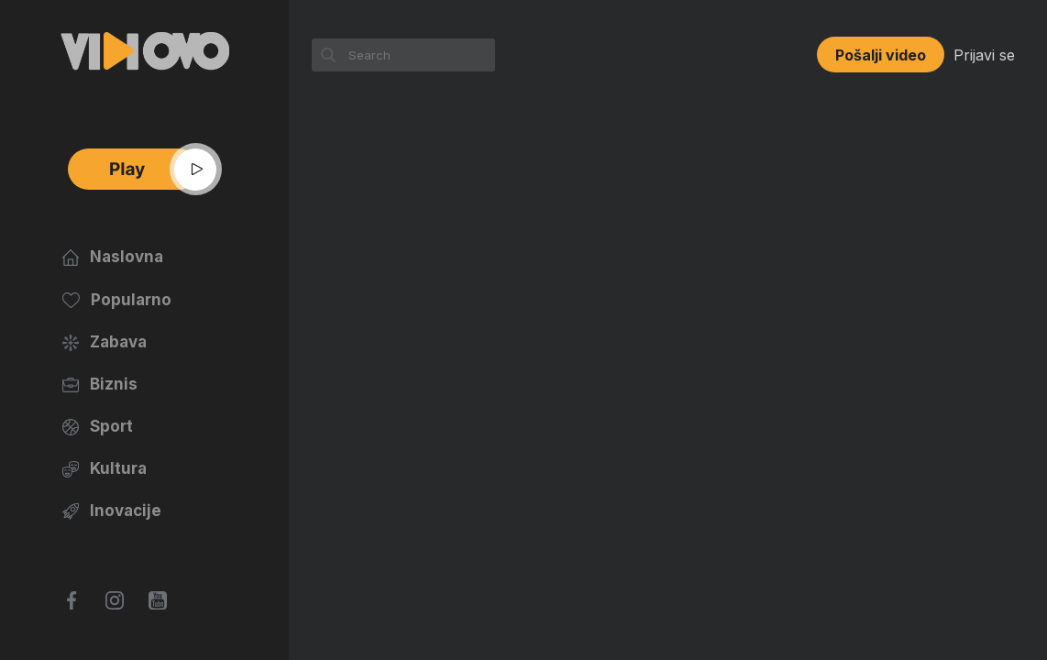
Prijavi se (984, 55)
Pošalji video (880, 55)
